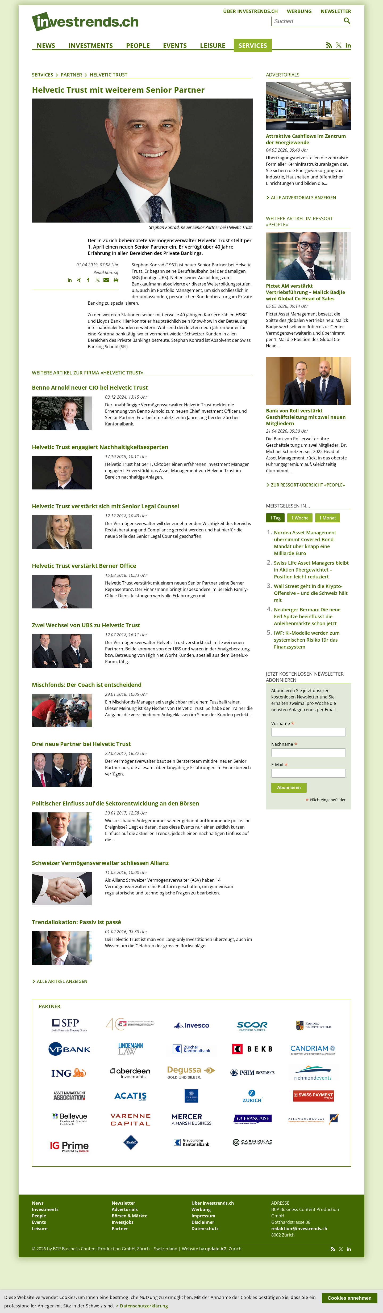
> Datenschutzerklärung (142, 1306)
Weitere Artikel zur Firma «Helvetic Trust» (88, 372)
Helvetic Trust (108, 74)
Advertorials (282, 74)
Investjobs (123, 1222)
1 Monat (327, 518)
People (138, 45)
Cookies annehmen (350, 1298)
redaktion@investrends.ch (299, 1228)
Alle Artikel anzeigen (62, 981)
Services (253, 45)
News (46, 45)
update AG (216, 1249)
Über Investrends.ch (250, 11)
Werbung (299, 11)
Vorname (282, 723)
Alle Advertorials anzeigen (303, 198)
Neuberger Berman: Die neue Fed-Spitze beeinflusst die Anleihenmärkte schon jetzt (307, 616)
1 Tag (275, 518)
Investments (90, 45)
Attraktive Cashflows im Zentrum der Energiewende (306, 139)
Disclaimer (203, 1222)
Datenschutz (205, 1228)
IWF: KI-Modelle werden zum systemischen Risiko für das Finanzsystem (307, 640)
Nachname (284, 744)
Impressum (203, 1216)
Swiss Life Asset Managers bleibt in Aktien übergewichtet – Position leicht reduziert (311, 570)
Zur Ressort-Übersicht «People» (308, 485)
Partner (71, 74)
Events (175, 45)
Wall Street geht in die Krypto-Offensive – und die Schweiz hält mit (311, 593)
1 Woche (300, 518)
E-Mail (279, 764)
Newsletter (336, 11)
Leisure (212, 45)
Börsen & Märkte (129, 1216)
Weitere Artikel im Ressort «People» (299, 221)
